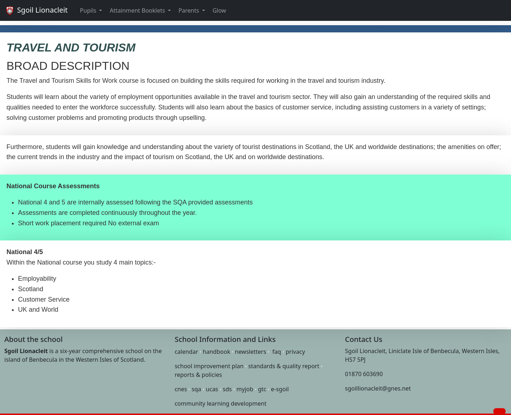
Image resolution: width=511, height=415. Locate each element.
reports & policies (198, 375)
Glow (219, 10)
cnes (181, 389)
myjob (244, 389)
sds (227, 389)
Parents (189, 10)
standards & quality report (283, 366)
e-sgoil (280, 389)
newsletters (250, 352)
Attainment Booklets (138, 10)
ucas (212, 389)
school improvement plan (209, 366)
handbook (216, 352)
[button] (499, 411)
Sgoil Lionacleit (36, 10)
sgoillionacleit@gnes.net (378, 388)
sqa (196, 389)
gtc (262, 389)
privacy (295, 352)
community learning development (221, 403)
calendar (186, 352)
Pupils (89, 10)
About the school (33, 339)
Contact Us (363, 339)
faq (276, 352)
